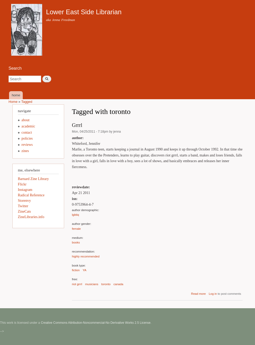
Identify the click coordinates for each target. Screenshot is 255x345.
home (16, 95)
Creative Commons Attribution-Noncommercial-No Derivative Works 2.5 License (96, 323)
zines (25, 151)
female (76, 228)
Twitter (23, 206)
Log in (213, 293)
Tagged (26, 102)
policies (27, 138)
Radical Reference (31, 195)
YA (84, 270)
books (76, 242)
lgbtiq (75, 214)
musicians (91, 284)
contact (26, 132)
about (25, 120)
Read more (198, 293)
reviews (27, 145)
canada (118, 284)
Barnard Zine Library (33, 179)
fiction (76, 270)
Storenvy (24, 201)
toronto (106, 284)
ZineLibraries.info (31, 217)
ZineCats (24, 211)
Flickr (22, 184)
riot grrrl (77, 284)
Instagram (25, 190)
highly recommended (86, 256)
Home (13, 102)
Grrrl (77, 125)
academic (28, 126)
